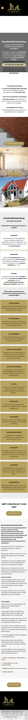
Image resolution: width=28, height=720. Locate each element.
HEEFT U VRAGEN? (14, 685)
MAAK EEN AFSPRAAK (14, 513)
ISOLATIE (14, 384)
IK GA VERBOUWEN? (14, 174)
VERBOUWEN (14, 254)
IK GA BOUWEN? (14, 204)
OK (16, 719)
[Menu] (2, 8)
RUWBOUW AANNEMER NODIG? (14, 143)
